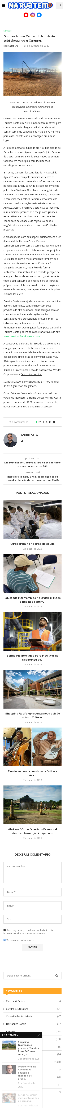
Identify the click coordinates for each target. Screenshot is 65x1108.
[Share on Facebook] (43, 422)
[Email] (39, 15)
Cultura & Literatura (34, 1009)
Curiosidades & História (34, 1016)
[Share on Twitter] (46, 422)
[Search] (59, 5)
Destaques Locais (34, 1024)
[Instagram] (32, 15)
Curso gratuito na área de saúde (32, 543)
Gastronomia (34, 1039)
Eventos (34, 1031)
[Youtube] (26, 15)
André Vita (13, 45)
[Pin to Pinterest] (50, 422)
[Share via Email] (54, 422)
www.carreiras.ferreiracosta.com (21, 336)
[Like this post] (39, 422)
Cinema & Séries (34, 1001)
